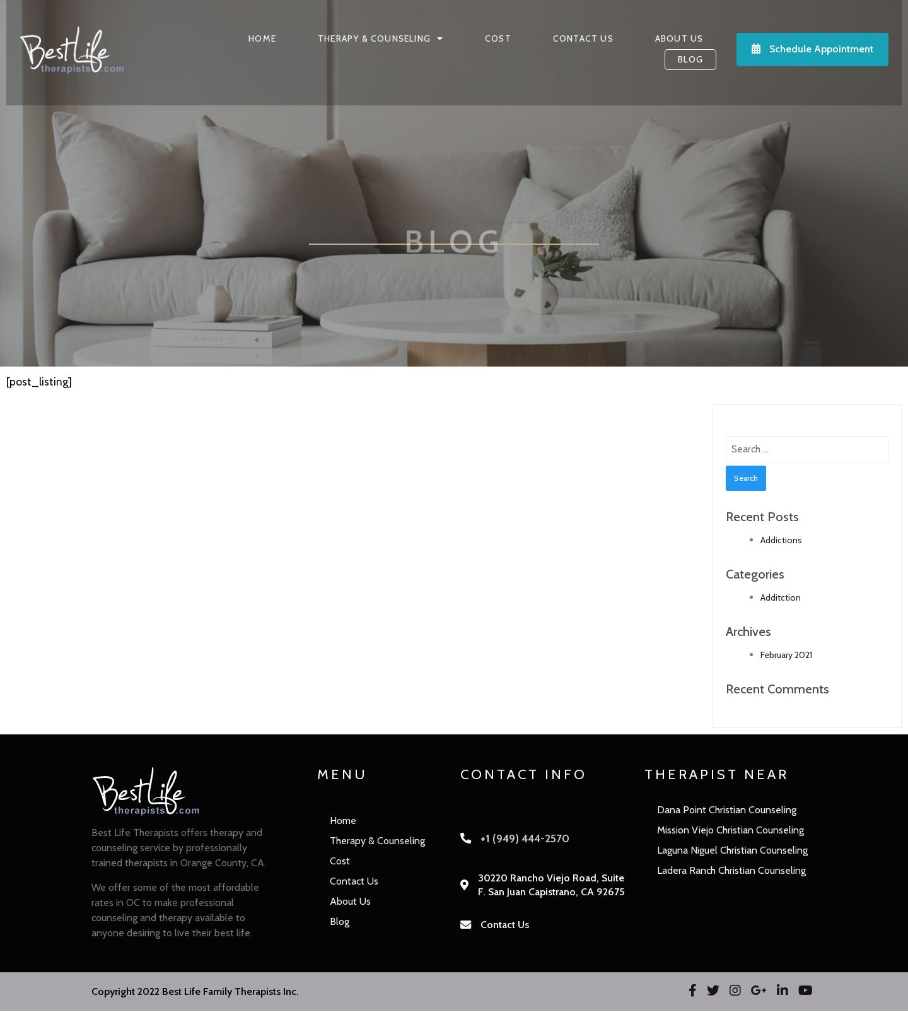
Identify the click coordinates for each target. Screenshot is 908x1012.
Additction (780, 598)
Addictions (781, 541)
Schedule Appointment (817, 50)
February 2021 (786, 656)
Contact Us (504, 926)
